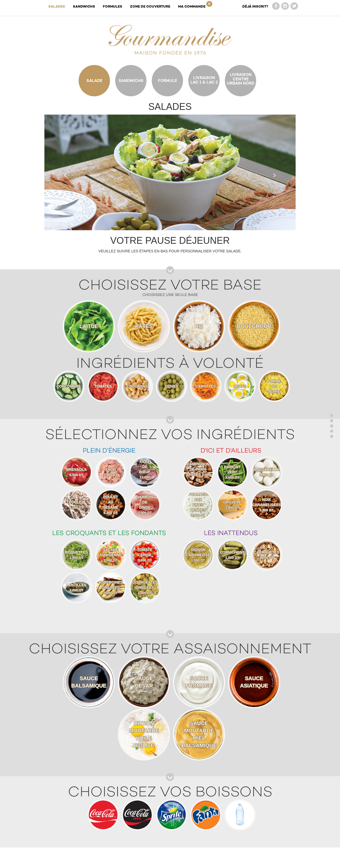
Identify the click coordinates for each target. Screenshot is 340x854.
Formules (112, 6)
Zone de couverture (150, 6)
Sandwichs (84, 6)
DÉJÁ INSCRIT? (255, 6)
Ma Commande (195, 4)
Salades (56, 6)
